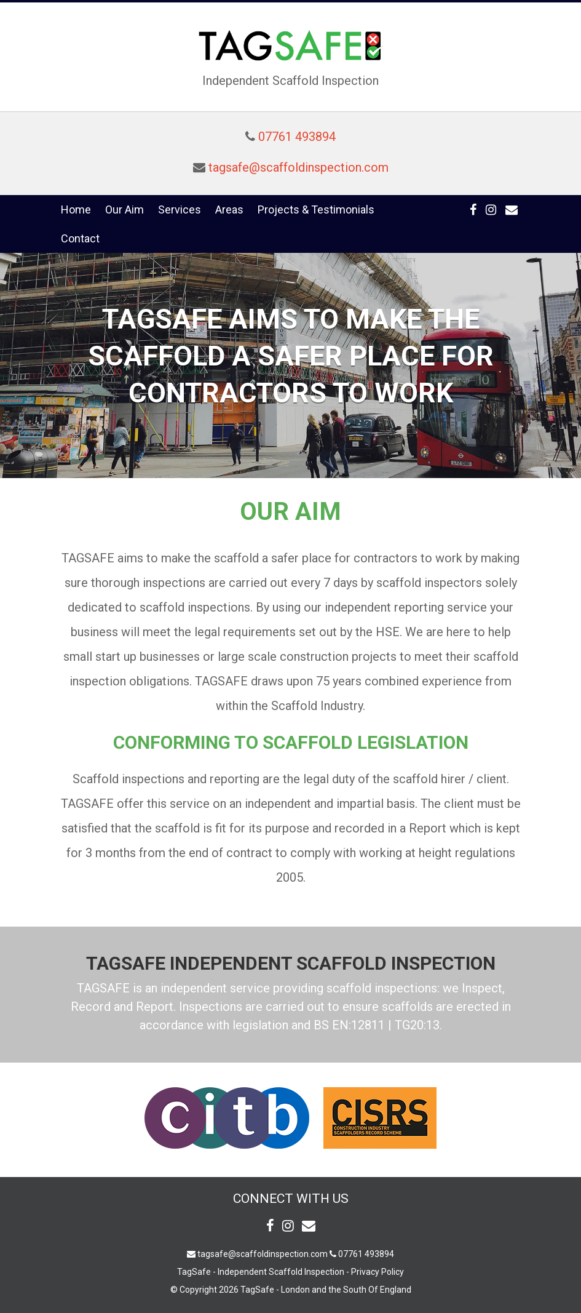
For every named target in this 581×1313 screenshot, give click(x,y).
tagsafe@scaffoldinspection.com (298, 167)
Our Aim (124, 209)
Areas (229, 209)
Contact (80, 238)
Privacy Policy (377, 1272)
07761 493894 (297, 136)
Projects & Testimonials (316, 209)
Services (179, 209)
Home (76, 209)
